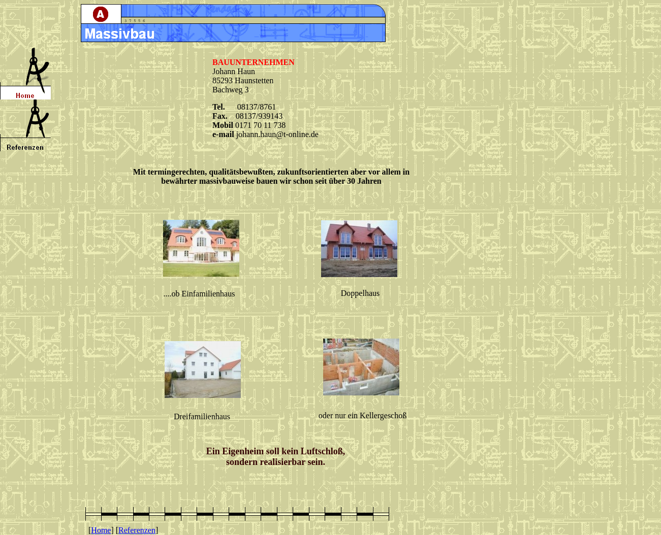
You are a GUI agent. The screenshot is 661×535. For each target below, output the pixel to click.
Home (101, 530)
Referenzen (136, 530)
